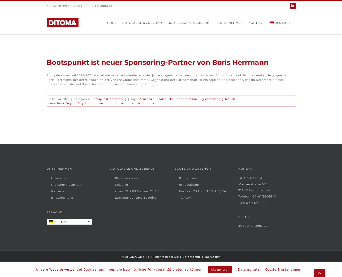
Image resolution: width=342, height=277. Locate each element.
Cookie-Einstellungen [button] (283, 269)
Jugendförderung (211, 99)
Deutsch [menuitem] (61, 222)
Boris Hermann (186, 99)
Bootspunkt (100, 99)
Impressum (212, 257)
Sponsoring (118, 99)
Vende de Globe (143, 103)
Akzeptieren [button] (220, 269)
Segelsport (86, 103)
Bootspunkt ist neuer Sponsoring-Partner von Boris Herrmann (158, 62)
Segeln (71, 103)
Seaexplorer (56, 103)
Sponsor (102, 103)
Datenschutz (191, 257)
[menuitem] (280, 22)
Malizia (230, 99)
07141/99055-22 (258, 203)
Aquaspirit (147, 99)
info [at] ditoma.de (98, 6)
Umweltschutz (120, 103)
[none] (69, 222)
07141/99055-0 (264, 196)
